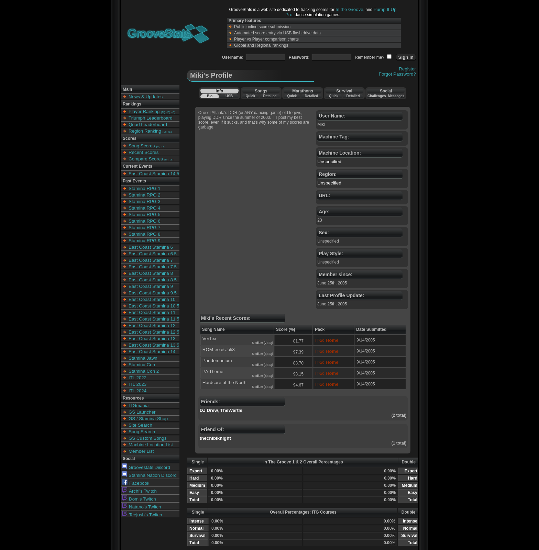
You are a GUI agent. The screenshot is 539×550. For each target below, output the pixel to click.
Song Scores (142, 145)
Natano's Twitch (141, 506)
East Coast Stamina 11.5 (154, 319)
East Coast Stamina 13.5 (154, 345)
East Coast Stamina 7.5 (153, 266)
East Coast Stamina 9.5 (153, 292)
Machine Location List (151, 444)
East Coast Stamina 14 (152, 351)
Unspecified (329, 161)
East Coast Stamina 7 (151, 260)
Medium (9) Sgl (262, 365)
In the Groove (349, 9)
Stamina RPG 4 (145, 208)
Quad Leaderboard (148, 124)
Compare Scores (146, 158)
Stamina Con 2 (144, 371)
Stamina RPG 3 (145, 201)
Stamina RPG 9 (145, 240)
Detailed (269, 96)
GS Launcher (142, 412)
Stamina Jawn (143, 358)
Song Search (142, 431)
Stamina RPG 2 (145, 195)
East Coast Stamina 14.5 (154, 173)
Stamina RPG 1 (145, 188)
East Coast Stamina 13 (152, 338)
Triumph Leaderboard (151, 118)
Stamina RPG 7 (145, 227)
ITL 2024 (137, 390)
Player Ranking (144, 111)
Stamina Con (142, 364)
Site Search (140, 425)
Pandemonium (217, 360)
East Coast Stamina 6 (151, 247)
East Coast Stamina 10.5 (154, 305)
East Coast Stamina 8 (151, 273)
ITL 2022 (137, 377)
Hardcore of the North (224, 382)
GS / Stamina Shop (148, 418)
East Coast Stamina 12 (152, 325)
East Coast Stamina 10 (152, 299)
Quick (250, 96)
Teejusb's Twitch (142, 514)
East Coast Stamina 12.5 (154, 332)
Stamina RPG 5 (145, 214)
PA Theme (212, 371)
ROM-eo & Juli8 (218, 349)
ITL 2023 (137, 384)
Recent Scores (143, 152)
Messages (396, 96)
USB (229, 96)
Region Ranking (145, 131)
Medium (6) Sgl (262, 354)
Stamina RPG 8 (145, 234)
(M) (163, 112)
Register (407, 68)
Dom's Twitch (139, 499)
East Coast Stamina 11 (152, 312)
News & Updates (146, 96)
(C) (173, 112)
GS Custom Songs (147, 438)
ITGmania (139, 405)
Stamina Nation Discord (149, 475)
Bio (209, 96)
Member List (141, 451)
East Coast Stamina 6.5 (153, 253)
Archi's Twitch (139, 491)
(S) (168, 112)
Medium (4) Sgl (262, 376)
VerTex (209, 338)
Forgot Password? (397, 74)
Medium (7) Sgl (262, 343)
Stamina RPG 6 (145, 221)
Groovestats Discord (146, 467)
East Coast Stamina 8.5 (153, 279)
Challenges (376, 96)
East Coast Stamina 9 (151, 286)
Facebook (136, 483)
